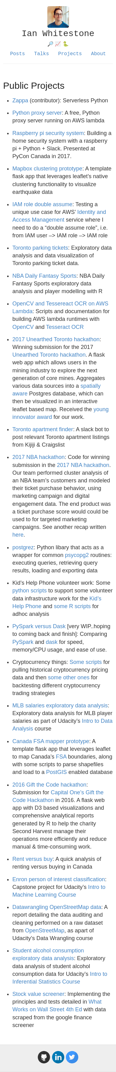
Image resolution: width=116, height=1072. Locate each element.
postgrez (23, 547)
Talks (41, 54)
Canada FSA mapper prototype (50, 741)
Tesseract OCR (65, 327)
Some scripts (86, 662)
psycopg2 (77, 555)
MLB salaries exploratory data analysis (60, 705)
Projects (70, 54)
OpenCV (23, 327)
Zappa (20, 100)
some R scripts (72, 606)
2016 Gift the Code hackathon (49, 785)
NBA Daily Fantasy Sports (44, 276)
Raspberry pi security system (48, 133)
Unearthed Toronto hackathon (49, 355)
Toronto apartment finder (42, 429)
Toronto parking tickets (40, 248)
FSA (61, 757)
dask (52, 642)
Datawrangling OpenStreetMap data (56, 907)
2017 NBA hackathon (38, 457)
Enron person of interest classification (58, 879)
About (98, 54)
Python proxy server (37, 113)
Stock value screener (38, 994)
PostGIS (56, 772)
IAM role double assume (42, 204)
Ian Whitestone (58, 34)
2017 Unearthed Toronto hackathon (56, 339)
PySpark (22, 642)
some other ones (68, 677)
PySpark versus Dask (39, 626)
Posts (17, 54)
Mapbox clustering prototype (47, 169)
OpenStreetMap (44, 930)
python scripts (29, 590)
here (18, 535)
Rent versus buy (32, 859)
